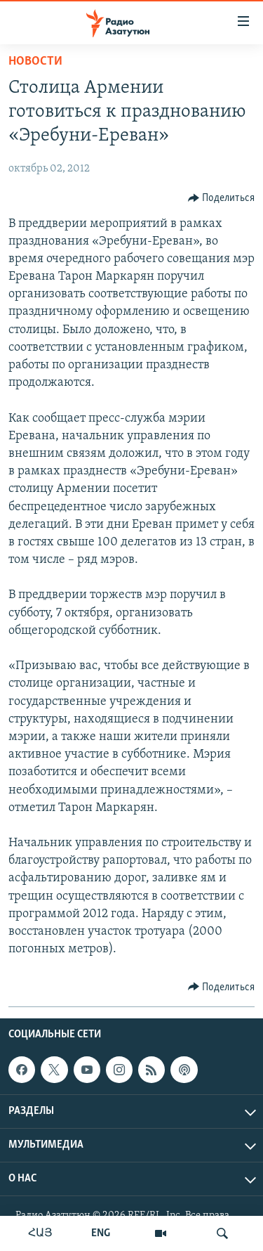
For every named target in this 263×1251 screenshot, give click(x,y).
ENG (100, 1233)
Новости (35, 61)
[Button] (221, 198)
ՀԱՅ (40, 1233)
